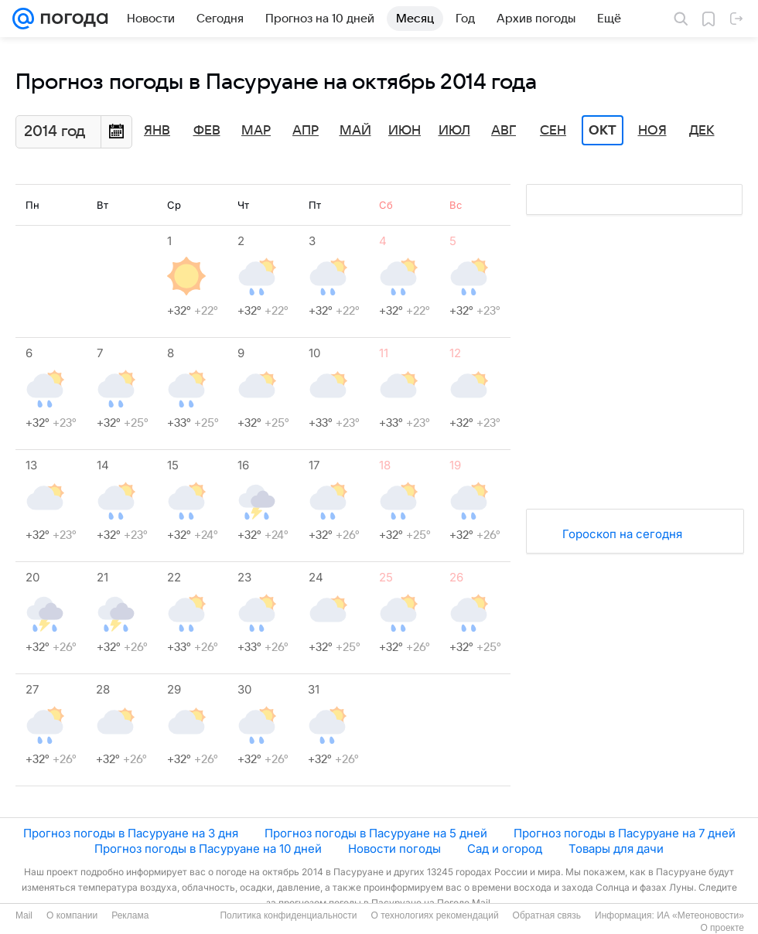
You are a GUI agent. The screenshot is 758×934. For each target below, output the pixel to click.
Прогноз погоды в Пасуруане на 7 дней (625, 833)
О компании (71, 915)
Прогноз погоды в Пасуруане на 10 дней (208, 848)
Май (355, 131)
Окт (602, 131)
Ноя (652, 131)
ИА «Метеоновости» (700, 915)
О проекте (722, 927)
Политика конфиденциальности (288, 915)
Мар (256, 131)
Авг (503, 131)
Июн (404, 131)
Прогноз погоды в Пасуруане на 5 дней (376, 833)
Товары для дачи (616, 848)
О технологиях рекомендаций (434, 915)
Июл (454, 131)
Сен (553, 131)
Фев (206, 131)
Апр (305, 131)
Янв (157, 131)
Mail (23, 915)
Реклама (130, 915)
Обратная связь (547, 915)
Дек (702, 131)
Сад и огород (504, 848)
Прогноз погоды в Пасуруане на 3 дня (130, 833)
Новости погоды (394, 848)
